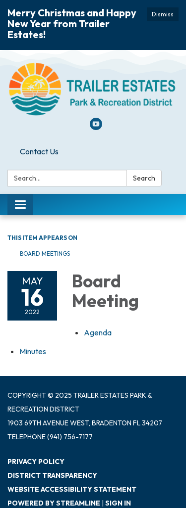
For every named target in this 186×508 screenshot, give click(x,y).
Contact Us (39, 151)
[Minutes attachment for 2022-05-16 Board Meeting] (32, 351)
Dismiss (163, 14)
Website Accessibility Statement (71, 489)
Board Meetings (45, 253)
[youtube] (96, 127)
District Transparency (52, 475)
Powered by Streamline (53, 503)
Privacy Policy (35, 461)
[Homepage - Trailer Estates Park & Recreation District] (93, 89)
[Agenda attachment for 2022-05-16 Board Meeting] (98, 332)
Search (144, 178)
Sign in (118, 503)
